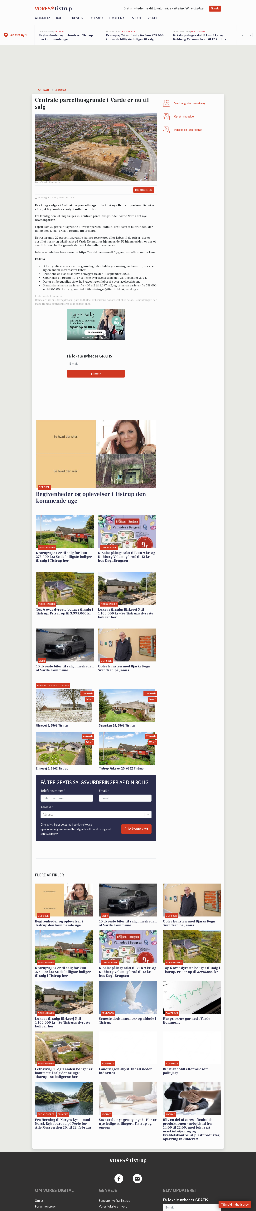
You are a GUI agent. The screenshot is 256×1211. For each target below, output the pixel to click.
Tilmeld (215, 8)
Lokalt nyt (117, 18)
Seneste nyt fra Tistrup (114, 1200)
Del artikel (143, 190)
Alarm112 (42, 18)
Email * (104, 790)
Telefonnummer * (53, 790)
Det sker (96, 18)
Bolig (60, 18)
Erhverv (77, 18)
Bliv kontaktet (136, 829)
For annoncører (45, 1206)
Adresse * (47, 807)
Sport (137, 18)
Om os (39, 1200)
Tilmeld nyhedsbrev (235, 1204)
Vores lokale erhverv (113, 1206)
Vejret (153, 18)
